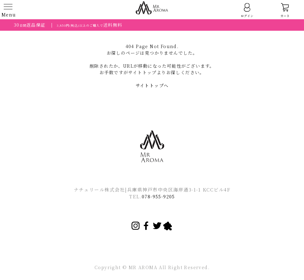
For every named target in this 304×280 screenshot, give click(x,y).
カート (285, 10)
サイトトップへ (152, 85)
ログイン (247, 10)
